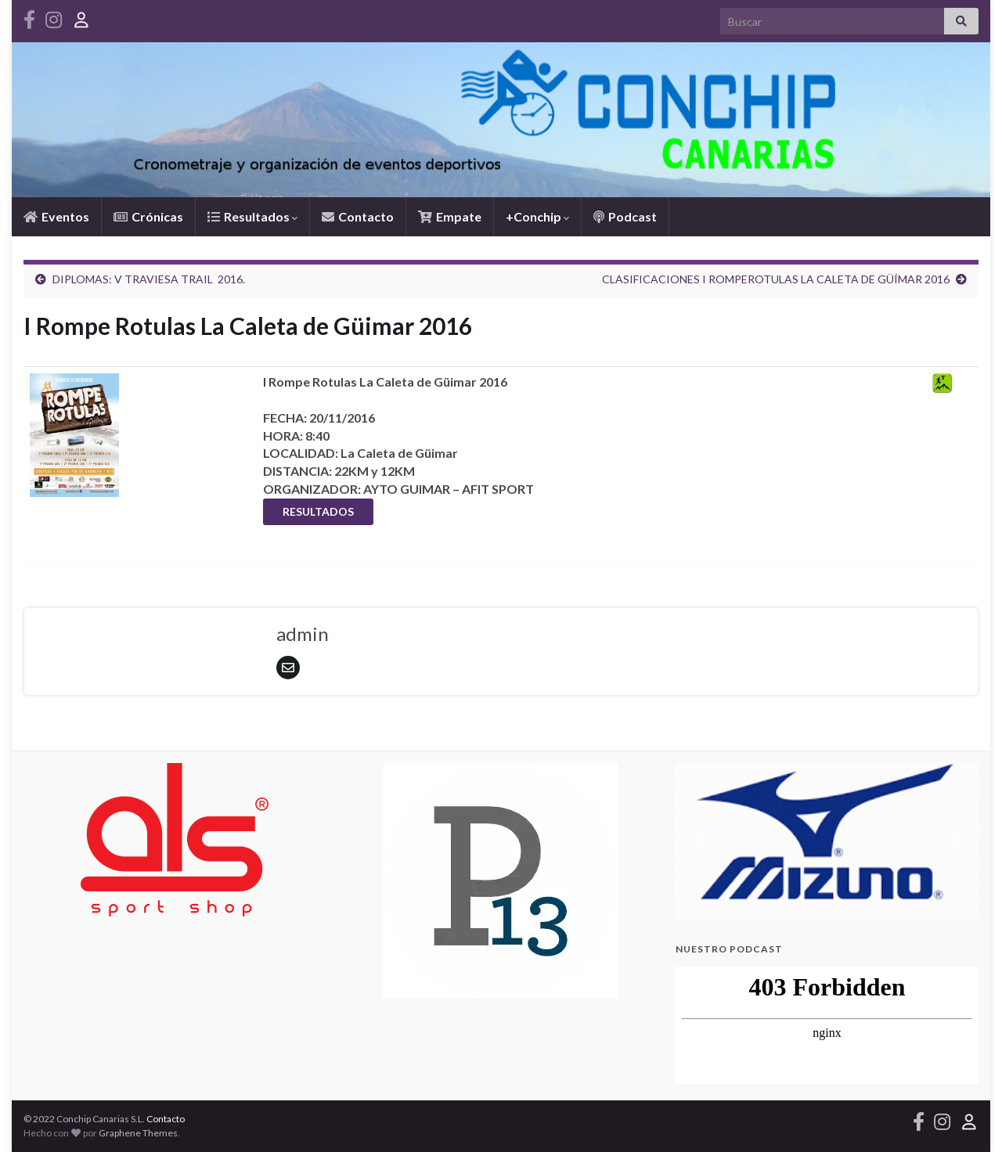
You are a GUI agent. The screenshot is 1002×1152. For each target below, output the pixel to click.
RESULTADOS (318, 511)
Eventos (56, 216)
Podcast (625, 216)
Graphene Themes (138, 1133)
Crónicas (148, 216)
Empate (449, 216)
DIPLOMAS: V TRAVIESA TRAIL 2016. (148, 279)
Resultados (252, 216)
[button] (699, 841)
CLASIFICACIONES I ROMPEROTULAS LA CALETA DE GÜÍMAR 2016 (776, 279)
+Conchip (537, 216)
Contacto (358, 216)
